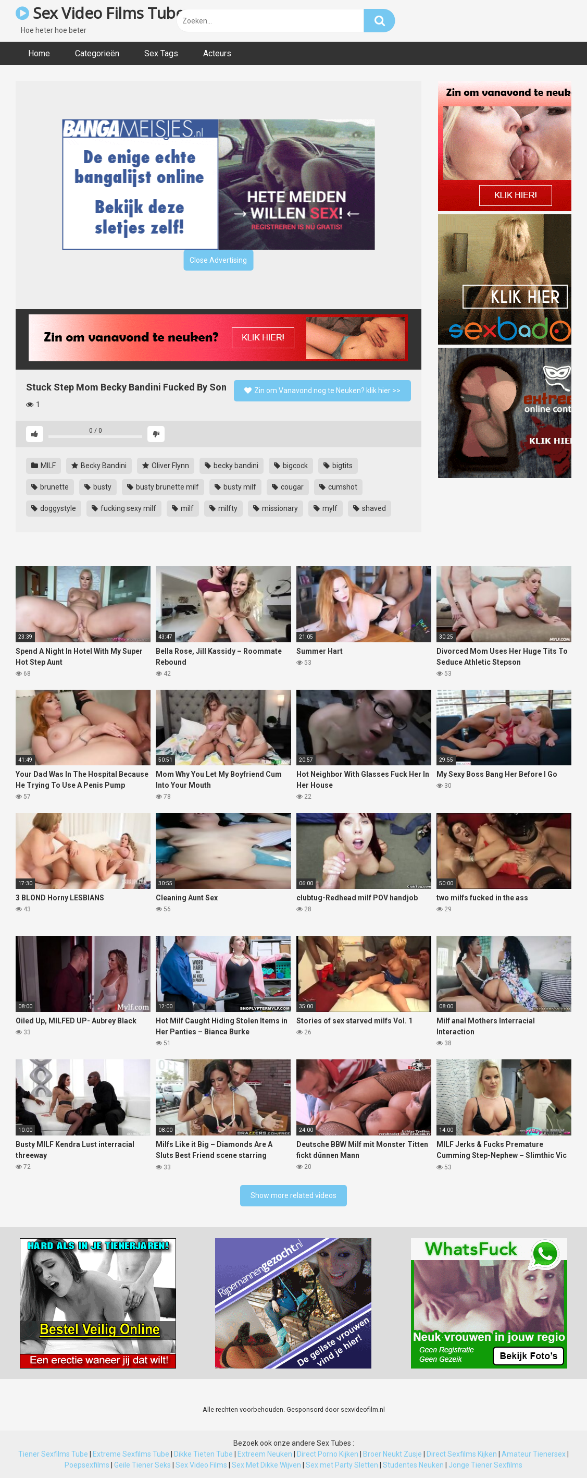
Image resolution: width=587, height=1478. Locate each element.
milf (183, 508)
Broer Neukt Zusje (392, 1454)
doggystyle (53, 508)
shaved (369, 508)
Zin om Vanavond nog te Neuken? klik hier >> (322, 390)
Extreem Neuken (265, 1454)
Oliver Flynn (165, 465)
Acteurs (217, 53)
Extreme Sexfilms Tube (131, 1454)
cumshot (338, 487)
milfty (223, 508)
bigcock (291, 465)
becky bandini (231, 465)
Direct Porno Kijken (327, 1454)
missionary (275, 508)
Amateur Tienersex (534, 1454)
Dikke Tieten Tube (203, 1454)
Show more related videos (293, 1195)
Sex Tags (161, 53)
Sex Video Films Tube (100, 12)
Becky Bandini (99, 465)
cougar (288, 487)
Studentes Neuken (413, 1465)
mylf (326, 508)
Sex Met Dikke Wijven (266, 1465)
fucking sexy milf (124, 508)
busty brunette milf (163, 487)
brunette (50, 487)
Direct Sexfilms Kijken (462, 1454)
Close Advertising (218, 260)
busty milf (235, 487)
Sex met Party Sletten (342, 1465)
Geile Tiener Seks (142, 1465)
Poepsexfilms (87, 1465)
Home (39, 53)
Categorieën (97, 53)
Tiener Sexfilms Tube (53, 1454)
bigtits (338, 465)
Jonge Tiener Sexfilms (485, 1465)
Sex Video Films (201, 1465)
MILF (43, 465)
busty (97, 487)
